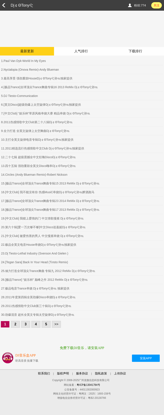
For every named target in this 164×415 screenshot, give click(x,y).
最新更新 (27, 51)
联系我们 (44, 373)
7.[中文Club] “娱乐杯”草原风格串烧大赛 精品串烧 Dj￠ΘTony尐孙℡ (45, 113)
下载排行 (135, 51)
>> (56, 324)
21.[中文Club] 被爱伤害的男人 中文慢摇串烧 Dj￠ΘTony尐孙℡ (42, 236)
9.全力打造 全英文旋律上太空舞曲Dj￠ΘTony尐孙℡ (35, 131)
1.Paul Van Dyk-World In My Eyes (23, 61)
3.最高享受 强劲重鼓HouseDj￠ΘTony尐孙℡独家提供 (36, 78)
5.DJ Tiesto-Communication (19, 96)
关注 (157, 5)
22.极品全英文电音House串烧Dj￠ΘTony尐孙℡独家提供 (38, 244)
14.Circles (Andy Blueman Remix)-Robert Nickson (34, 174)
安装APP (146, 358)
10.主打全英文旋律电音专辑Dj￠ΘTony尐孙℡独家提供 (37, 139)
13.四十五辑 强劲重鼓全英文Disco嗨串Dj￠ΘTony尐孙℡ (38, 166)
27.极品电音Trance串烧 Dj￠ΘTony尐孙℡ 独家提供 (35, 288)
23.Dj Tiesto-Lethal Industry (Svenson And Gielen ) (34, 253)
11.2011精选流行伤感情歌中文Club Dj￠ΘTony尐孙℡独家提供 (42, 148)
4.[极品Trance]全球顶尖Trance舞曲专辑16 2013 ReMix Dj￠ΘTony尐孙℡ (49, 87)
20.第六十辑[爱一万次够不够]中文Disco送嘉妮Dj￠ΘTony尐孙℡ (43, 227)
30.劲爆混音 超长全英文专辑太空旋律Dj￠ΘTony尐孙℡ (37, 314)
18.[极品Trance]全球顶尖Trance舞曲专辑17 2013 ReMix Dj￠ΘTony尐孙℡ (50, 209)
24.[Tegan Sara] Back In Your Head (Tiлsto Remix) (34, 262)
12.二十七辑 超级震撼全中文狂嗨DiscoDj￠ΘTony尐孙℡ (38, 157)
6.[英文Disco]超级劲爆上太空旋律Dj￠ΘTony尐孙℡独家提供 (41, 104)
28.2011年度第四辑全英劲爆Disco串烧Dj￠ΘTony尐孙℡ (38, 297)
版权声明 (63, 373)
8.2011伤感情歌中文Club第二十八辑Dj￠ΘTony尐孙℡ (37, 122)
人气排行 (81, 51)
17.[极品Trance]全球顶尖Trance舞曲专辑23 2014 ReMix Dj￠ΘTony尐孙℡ (50, 201)
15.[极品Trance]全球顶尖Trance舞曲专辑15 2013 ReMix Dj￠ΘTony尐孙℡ (50, 183)
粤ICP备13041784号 (88, 384)
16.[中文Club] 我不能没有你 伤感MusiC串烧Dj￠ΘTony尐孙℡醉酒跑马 (47, 192)
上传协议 (120, 373)
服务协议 (82, 373)
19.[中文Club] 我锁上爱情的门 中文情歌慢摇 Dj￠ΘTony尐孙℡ (42, 218)
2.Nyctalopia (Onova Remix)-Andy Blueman (30, 69)
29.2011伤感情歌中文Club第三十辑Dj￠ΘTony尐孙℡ (36, 306)
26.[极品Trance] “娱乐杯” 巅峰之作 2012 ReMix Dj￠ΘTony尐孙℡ (44, 279)
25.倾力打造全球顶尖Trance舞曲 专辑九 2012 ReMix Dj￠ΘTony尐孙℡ (48, 271)
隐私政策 (101, 373)
